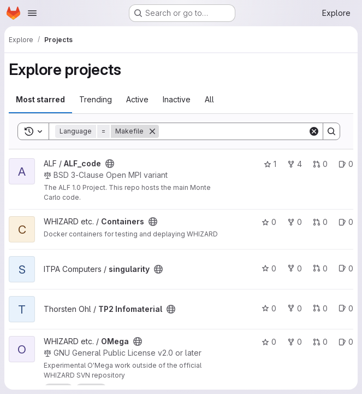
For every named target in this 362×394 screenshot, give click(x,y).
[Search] (233, 131)
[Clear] (314, 131)
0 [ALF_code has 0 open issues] (346, 164)
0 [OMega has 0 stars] (269, 341)
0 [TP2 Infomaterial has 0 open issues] (346, 308)
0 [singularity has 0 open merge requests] (320, 268)
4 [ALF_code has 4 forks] (294, 164)
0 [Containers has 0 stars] (269, 222)
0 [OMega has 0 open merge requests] (320, 341)
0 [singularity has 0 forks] (294, 268)
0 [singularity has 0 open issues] (346, 268)
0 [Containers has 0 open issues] (346, 222)
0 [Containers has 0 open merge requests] (320, 222)
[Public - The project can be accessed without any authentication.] (109, 163)
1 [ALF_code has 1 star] (270, 164)
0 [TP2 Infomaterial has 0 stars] (269, 308)
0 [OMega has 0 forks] (294, 341)
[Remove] (152, 131)
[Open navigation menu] (32, 13)
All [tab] (209, 99)
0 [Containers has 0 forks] (294, 222)
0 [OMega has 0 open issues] (346, 341)
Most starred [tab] (40, 99)
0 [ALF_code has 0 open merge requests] (320, 164)
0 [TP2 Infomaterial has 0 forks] (294, 308)
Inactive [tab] (177, 99)
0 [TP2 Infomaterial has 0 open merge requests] (320, 308)
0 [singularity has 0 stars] (269, 268)
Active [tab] (137, 99)
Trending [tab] (95, 99)
